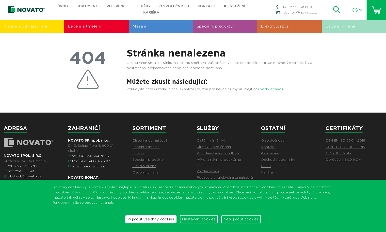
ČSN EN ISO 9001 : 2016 (345, 140)
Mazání (139, 26)
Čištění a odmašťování (25, 26)
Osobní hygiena (340, 26)
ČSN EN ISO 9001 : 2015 (345, 147)
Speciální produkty (215, 26)
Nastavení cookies (198, 219)
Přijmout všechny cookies (151, 219)
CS (357, 10)
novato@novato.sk (88, 166)
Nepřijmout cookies (241, 219)
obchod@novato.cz (300, 12)
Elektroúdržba (275, 26)
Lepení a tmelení (84, 26)
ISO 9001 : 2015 (338, 153)
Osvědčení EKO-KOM (343, 159)
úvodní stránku (270, 89)
